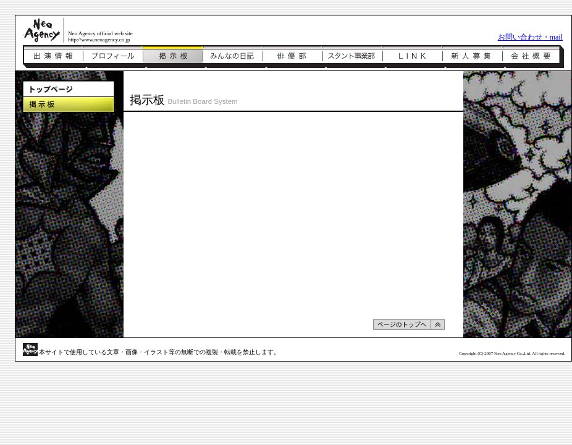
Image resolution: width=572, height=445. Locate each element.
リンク (412, 57)
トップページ (68, 88)
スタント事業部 (352, 57)
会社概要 (533, 57)
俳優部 (292, 57)
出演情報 (53, 57)
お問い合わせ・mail (530, 37)
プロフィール (113, 57)
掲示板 (173, 57)
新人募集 (472, 57)
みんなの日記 (233, 57)
